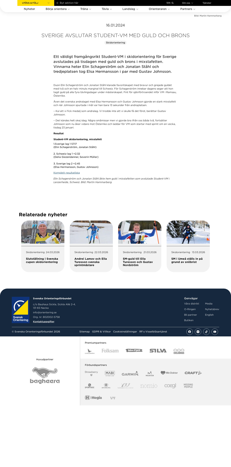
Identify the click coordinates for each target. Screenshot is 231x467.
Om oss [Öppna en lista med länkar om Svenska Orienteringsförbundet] (187, 3)
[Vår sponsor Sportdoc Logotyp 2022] (89, 447)
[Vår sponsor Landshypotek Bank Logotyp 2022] (90, 413)
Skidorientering (115, 104)
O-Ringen (190, 371)
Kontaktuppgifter (43, 383)
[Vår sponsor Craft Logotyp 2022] (193, 435)
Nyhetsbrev (212, 371)
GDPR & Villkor (101, 393)
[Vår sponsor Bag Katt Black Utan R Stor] (45, 437)
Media (208, 365)
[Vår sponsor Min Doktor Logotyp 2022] (169, 435)
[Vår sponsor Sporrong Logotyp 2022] (106, 447)
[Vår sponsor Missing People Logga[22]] (188, 447)
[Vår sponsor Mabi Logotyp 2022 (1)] (110, 435)
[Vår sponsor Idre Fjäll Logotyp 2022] (134, 413)
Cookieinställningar (125, 393)
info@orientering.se (45, 374)
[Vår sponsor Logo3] (170, 447)
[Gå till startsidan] (13, 6)
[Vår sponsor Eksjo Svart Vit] (179, 413)
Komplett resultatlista (66, 234)
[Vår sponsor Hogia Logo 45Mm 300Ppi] (93, 459)
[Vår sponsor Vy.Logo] (113, 459)
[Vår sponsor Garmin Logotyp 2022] (130, 435)
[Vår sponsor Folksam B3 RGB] (110, 413)
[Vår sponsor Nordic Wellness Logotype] (125, 447)
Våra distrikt (191, 365)
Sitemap (84, 393)
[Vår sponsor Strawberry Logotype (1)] (91, 435)
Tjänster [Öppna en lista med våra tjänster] (207, 3)
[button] (35, 3)
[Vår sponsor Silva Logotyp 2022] (158, 413)
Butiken (188, 382)
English (209, 376)
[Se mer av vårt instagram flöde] (198, 393)
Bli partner (190, 376)
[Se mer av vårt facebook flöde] (189, 393)
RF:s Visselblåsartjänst (153, 393)
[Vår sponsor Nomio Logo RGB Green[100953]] (148, 447)
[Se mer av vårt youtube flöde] (215, 393)
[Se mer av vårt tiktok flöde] (206, 393)
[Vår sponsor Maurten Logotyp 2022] (150, 435)
